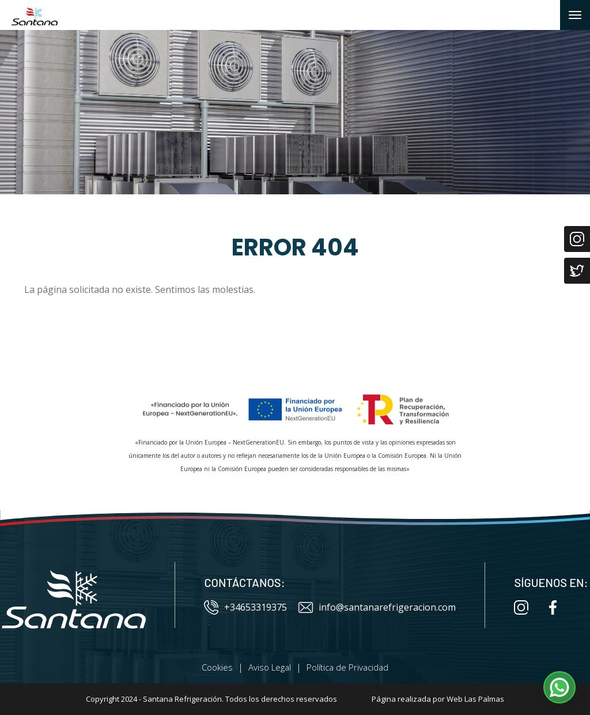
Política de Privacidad (347, 667)
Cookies (217, 667)
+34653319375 (245, 607)
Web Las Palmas (475, 699)
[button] (559, 687)
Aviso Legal (269, 667)
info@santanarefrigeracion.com (377, 607)
